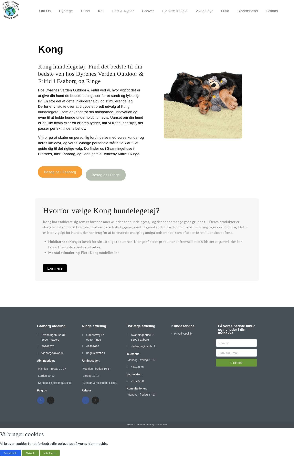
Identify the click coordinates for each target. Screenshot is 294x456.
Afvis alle (30, 453)
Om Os (46, 11)
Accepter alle (10, 453)
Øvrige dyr (205, 11)
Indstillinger (50, 453)
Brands (273, 11)
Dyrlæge (67, 11)
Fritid (226, 11)
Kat (102, 11)
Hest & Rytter (124, 11)
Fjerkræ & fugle (175, 11)
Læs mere (55, 268)
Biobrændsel (248, 11)
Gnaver (149, 11)
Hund (86, 11)
